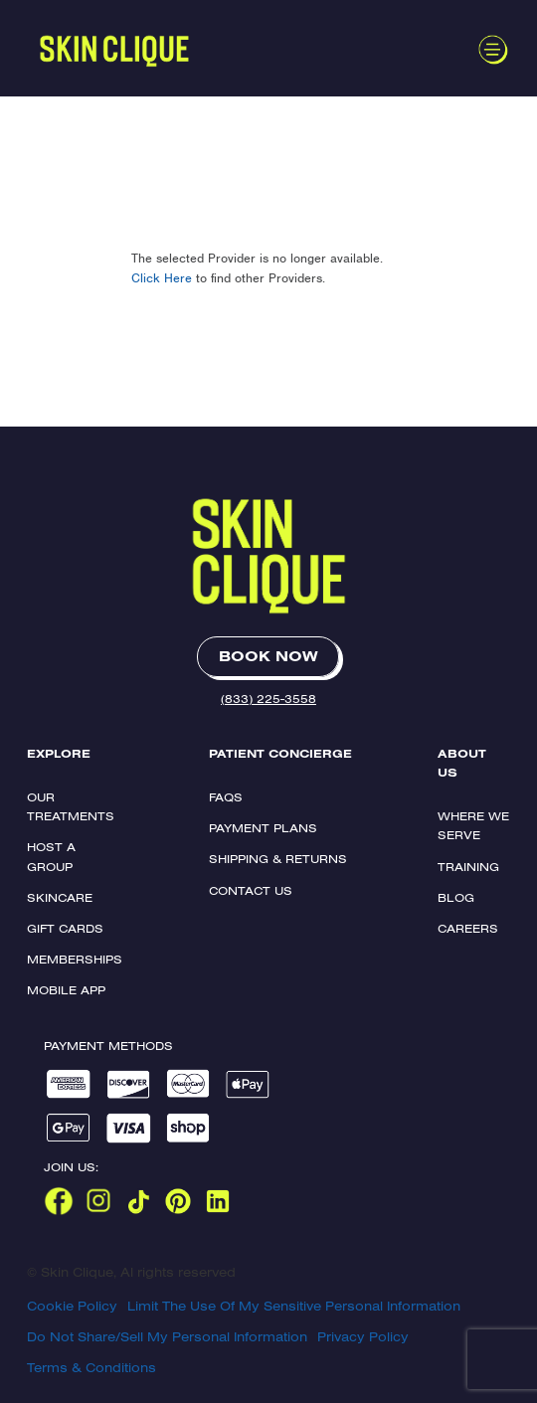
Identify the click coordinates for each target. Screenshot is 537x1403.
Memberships (74, 959)
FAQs (226, 796)
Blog (456, 897)
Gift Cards (65, 928)
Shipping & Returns (278, 858)
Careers (468, 928)
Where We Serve (473, 825)
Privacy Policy (363, 1336)
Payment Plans (263, 827)
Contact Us (250, 890)
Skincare (59, 897)
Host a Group (51, 856)
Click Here (161, 277)
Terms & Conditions (91, 1367)
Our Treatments (70, 806)
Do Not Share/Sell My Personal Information (167, 1336)
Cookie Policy (72, 1306)
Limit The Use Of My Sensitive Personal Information (293, 1306)
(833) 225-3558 (268, 698)
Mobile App (66, 989)
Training (468, 866)
